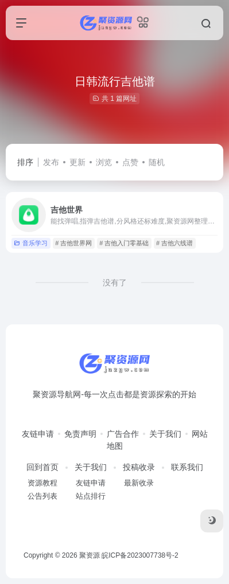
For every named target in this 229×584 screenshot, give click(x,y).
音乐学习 (31, 243)
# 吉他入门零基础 (124, 243)
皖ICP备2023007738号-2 (140, 555)
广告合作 (123, 433)
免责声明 (80, 433)
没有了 (115, 282)
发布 (51, 162)
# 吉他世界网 (73, 243)
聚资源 (89, 555)
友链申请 (38, 433)
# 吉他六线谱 (174, 243)
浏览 (104, 162)
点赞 (130, 162)
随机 (157, 162)
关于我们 (165, 433)
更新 (77, 162)
